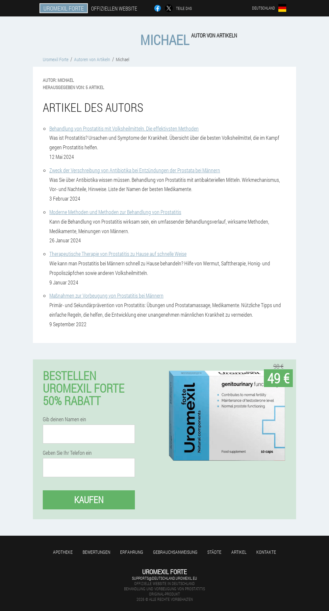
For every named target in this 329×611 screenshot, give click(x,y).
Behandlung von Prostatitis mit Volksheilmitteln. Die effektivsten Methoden (124, 128)
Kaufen (89, 500)
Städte (214, 552)
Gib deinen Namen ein (64, 419)
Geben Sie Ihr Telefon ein (67, 452)
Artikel (238, 552)
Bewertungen (96, 552)
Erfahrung (131, 552)
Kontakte (266, 552)
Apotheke (63, 552)
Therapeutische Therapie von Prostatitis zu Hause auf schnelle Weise (118, 253)
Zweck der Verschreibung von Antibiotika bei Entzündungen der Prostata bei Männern (134, 170)
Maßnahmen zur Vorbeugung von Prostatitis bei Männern (106, 295)
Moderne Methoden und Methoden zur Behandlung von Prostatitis (115, 211)
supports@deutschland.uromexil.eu (164, 578)
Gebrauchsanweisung (175, 552)
